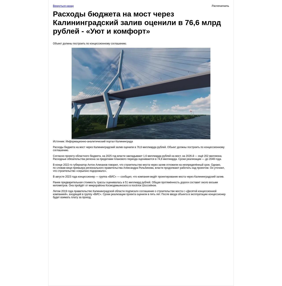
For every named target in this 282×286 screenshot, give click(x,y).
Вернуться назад (63, 5)
